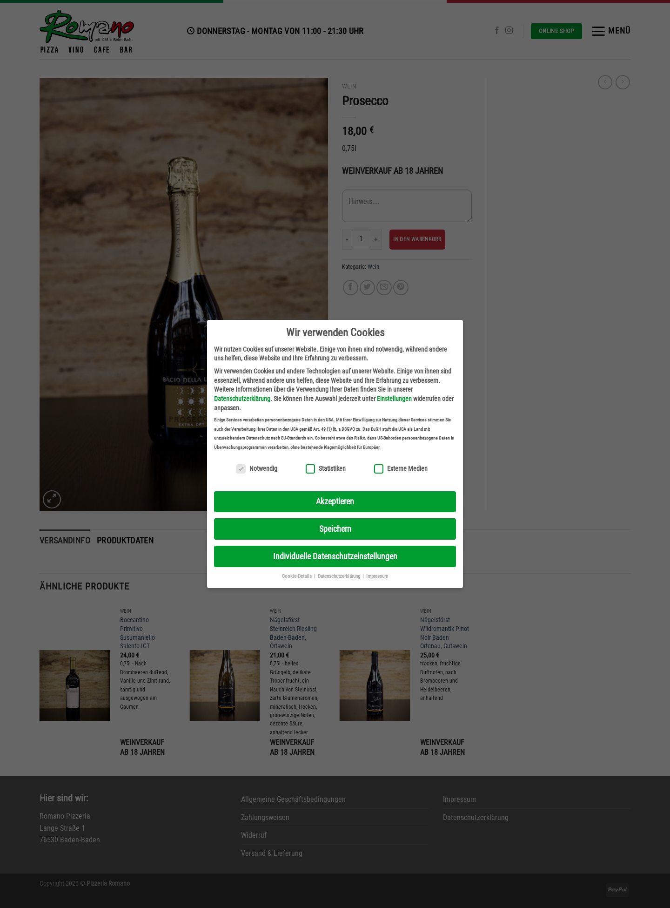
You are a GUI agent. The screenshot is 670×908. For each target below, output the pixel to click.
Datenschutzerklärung (242, 398)
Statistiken (326, 468)
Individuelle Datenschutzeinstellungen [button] (335, 556)
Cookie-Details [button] (297, 576)
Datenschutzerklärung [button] (340, 576)
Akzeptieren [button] (335, 501)
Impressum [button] (377, 576)
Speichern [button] (335, 529)
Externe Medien (401, 468)
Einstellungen (394, 398)
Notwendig (256, 468)
